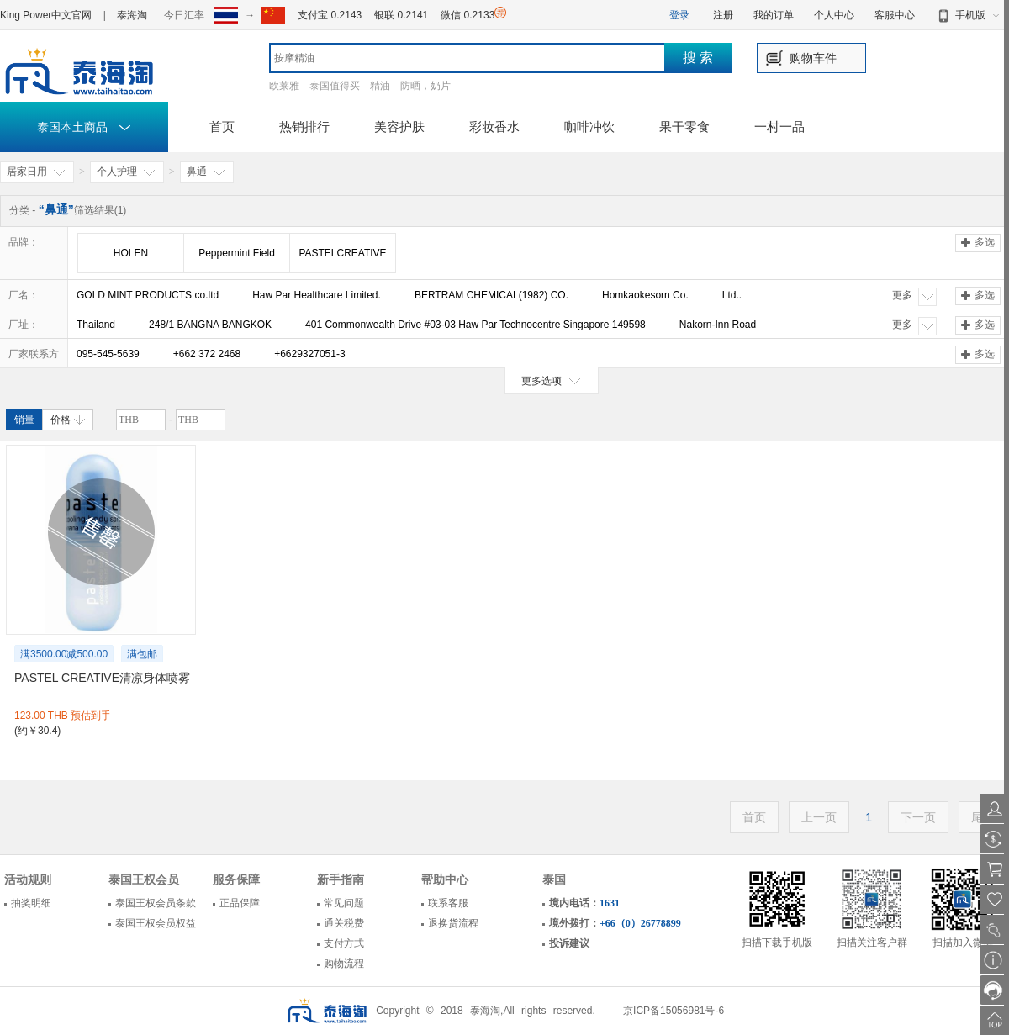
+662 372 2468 (206, 354)
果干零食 (684, 126)
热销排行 (304, 126)
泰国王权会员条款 (155, 903)
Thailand (96, 324)
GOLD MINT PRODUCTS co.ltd (148, 295)
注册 (723, 15)
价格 (67, 419)
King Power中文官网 (46, 15)
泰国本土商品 (84, 127)
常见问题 (344, 903)
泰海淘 (132, 15)
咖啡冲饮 (589, 126)
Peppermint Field (236, 253)
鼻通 (207, 172)
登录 (679, 15)
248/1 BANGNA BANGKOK (210, 324)
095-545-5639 (108, 354)
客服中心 (894, 15)
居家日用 (37, 172)
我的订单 (773, 15)
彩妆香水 (494, 126)
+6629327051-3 (309, 354)
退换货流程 (453, 923)
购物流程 (344, 963)
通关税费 (344, 923)
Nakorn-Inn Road (717, 324)
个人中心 (834, 15)
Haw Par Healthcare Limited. (316, 295)
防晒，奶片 (425, 86)
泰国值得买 (334, 86)
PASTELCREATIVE (342, 253)
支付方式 (344, 943)
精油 (380, 86)
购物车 (807, 58)
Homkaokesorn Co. (645, 295)
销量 (24, 419)
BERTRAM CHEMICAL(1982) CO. (491, 295)
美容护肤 (399, 126)
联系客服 (448, 903)
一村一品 (779, 126)
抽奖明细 (31, 903)
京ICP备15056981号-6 (673, 1011)
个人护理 (127, 172)
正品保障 (239, 903)
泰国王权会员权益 (155, 923)
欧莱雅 (284, 86)
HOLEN (131, 253)
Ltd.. (732, 295)
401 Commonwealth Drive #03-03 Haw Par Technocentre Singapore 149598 (475, 324)
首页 (222, 126)
